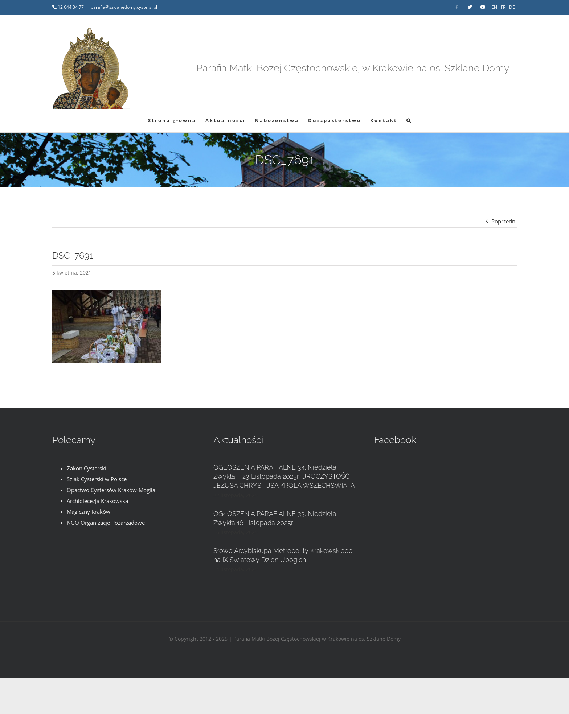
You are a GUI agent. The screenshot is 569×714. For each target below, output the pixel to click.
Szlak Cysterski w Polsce (97, 479)
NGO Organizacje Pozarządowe (106, 522)
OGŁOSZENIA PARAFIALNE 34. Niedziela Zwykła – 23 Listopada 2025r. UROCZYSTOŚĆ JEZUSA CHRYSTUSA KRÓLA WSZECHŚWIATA (284, 476)
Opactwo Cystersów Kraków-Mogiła (111, 490)
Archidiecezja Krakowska (97, 500)
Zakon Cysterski (86, 468)
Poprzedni (504, 221)
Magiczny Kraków (88, 511)
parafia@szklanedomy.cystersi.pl (124, 7)
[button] (409, 120)
